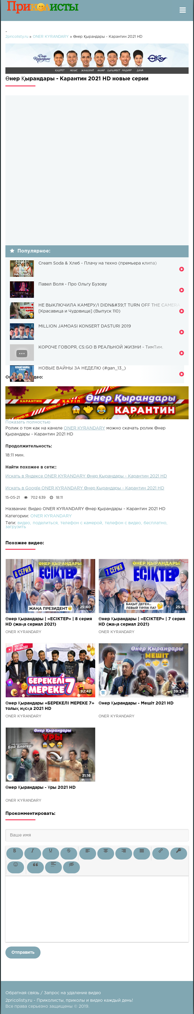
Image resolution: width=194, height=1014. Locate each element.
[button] (14, 853)
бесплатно (155, 523)
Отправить (23, 952)
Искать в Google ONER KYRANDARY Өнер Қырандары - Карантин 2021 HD (84, 488)
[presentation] (14, 854)
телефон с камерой (81, 523)
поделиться (45, 523)
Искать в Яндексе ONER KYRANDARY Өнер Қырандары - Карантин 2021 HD (86, 476)
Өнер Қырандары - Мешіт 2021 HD (136, 703)
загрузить (15, 527)
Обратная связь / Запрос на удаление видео (53, 993)
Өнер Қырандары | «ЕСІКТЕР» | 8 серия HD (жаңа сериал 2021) (48, 621)
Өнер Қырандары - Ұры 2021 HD (40, 787)
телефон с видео (123, 523)
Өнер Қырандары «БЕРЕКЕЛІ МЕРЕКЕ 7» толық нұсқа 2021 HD (49, 705)
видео (23, 523)
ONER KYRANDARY (84, 428)
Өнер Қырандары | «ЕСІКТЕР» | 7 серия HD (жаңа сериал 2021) (142, 621)
